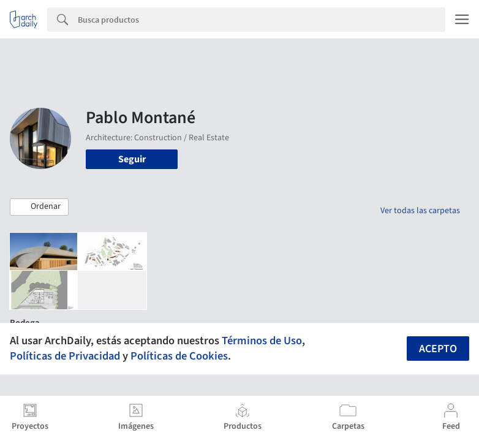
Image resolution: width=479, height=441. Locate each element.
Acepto (438, 348)
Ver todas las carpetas (420, 210)
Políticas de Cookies (179, 356)
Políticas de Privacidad (65, 356)
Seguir (132, 159)
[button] (39, 207)
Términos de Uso (262, 341)
